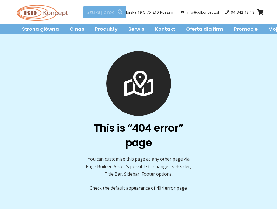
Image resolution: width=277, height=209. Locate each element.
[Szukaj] (120, 12)
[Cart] (260, 12)
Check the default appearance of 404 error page (138, 188)
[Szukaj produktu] (104, 12)
